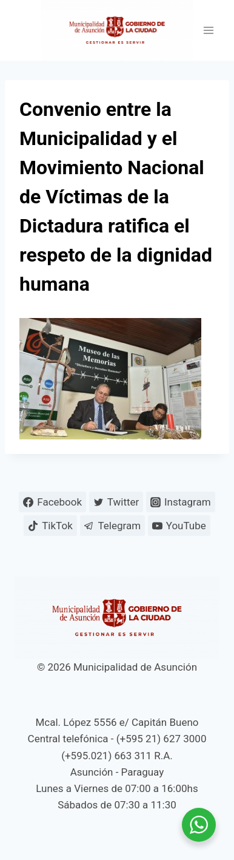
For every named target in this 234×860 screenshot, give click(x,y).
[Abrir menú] (208, 30)
